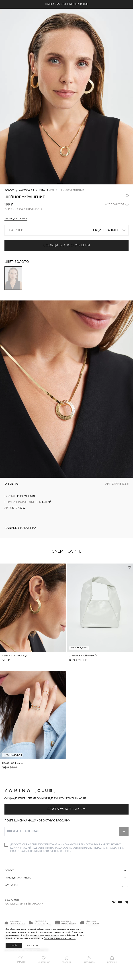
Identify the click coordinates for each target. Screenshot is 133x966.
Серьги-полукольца (14, 656)
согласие (22, 844)
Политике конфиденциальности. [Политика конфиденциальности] (60, 938)
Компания (66, 885)
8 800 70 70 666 (11, 900)
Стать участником (66, 809)
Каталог (66, 871)
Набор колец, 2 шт (13, 763)
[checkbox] (6, 845)
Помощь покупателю (66, 878)
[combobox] (66, 230)
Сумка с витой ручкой (83, 656)
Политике (36, 851)
